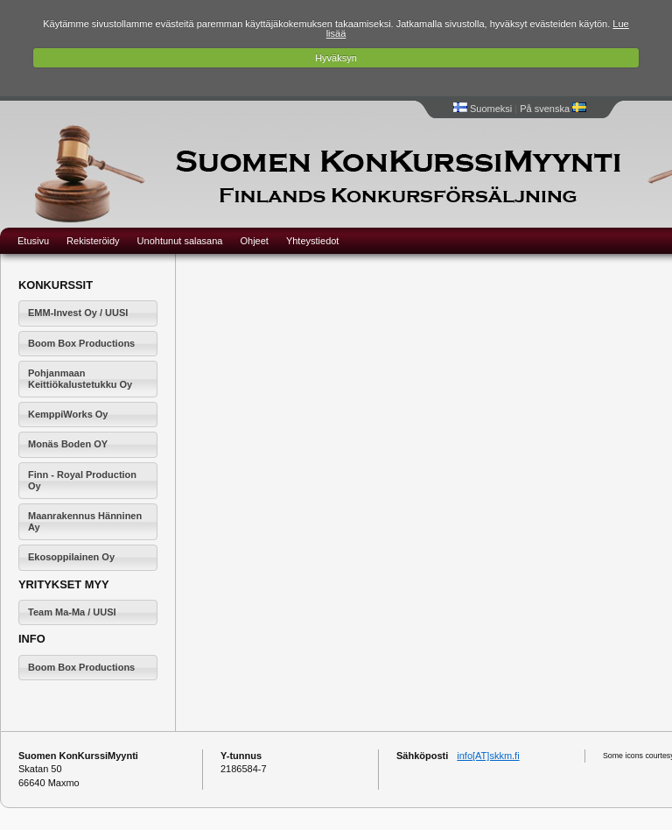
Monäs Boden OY (68, 444)
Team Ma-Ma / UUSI (72, 612)
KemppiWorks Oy (68, 414)
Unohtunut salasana (180, 241)
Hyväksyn (336, 58)
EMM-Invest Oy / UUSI (78, 312)
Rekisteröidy (93, 241)
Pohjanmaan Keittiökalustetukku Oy (80, 379)
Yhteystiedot (313, 241)
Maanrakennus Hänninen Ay (85, 521)
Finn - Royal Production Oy (82, 480)
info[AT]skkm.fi (488, 755)
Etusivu (33, 241)
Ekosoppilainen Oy (71, 557)
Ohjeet (254, 241)
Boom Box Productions (81, 343)
